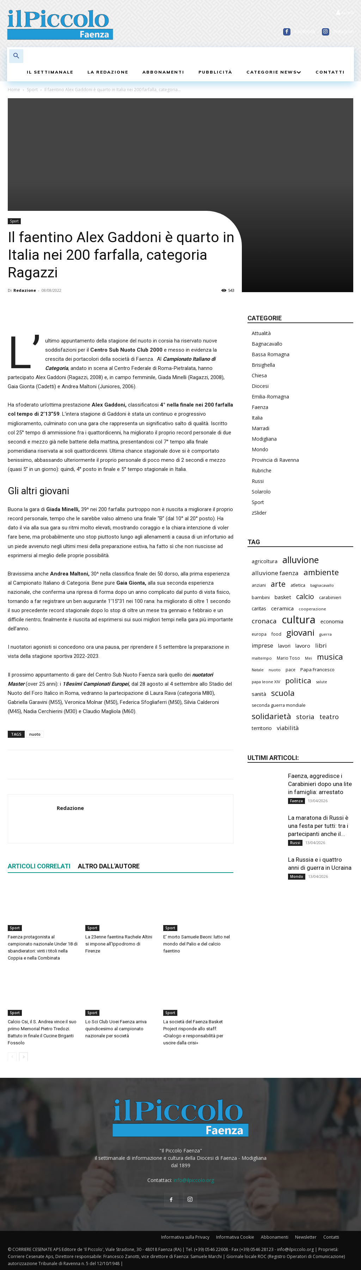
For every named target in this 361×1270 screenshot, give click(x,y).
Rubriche (261, 470)
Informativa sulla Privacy (185, 1237)
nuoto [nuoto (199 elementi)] (275, 669)
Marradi (260, 428)
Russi (258, 481)
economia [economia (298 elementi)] (331, 621)
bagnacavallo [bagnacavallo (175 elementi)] (322, 585)
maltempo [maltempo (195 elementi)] (262, 658)
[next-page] (23, 1056)
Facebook (305, 31)
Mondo (260, 449)
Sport (32, 90)
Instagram (344, 31)
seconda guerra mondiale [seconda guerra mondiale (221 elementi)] (279, 705)
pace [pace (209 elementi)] (290, 669)
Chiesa (259, 375)
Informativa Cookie (235, 1237)
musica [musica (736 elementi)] (330, 656)
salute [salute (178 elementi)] (321, 681)
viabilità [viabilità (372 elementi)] (288, 727)
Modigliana (264, 438)
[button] (16, 56)
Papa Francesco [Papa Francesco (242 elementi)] (317, 669)
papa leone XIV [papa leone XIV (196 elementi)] (266, 681)
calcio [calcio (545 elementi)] (305, 596)
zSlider (259, 512)
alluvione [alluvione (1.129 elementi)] (300, 560)
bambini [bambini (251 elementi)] (261, 597)
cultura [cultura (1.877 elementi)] (299, 619)
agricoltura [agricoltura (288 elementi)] (264, 561)
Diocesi (260, 386)
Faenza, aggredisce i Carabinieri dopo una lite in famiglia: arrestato (320, 784)
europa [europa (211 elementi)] (259, 634)
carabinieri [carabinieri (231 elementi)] (330, 597)
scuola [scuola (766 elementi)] (283, 693)
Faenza (260, 407)
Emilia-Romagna (270, 396)
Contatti (331, 1237)
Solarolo (261, 491)
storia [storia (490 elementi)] (305, 716)
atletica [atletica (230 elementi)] (297, 585)
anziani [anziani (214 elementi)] (259, 585)
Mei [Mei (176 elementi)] (308, 658)
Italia (257, 417)
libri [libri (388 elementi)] (321, 645)
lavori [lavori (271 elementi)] (284, 645)
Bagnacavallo (267, 343)
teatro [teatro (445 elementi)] (329, 717)
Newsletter (306, 1237)
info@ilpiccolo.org (193, 1180)
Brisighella (263, 364)
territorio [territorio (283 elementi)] (262, 728)
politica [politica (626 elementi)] (298, 680)
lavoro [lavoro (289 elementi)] (302, 645)
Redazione (24, 290)
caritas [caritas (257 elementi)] (259, 608)
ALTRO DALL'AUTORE (109, 866)
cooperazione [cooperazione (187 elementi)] (312, 608)
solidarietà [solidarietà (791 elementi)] (271, 716)
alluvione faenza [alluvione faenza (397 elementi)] (275, 573)
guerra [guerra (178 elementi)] (325, 634)
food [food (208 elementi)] (276, 634)
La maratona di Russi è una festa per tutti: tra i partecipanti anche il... (318, 825)
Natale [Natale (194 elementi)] (258, 669)
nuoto (35, 734)
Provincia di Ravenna (275, 460)
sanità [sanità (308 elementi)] (259, 693)
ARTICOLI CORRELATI (39, 866)
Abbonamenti (274, 1237)
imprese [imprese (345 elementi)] (262, 645)
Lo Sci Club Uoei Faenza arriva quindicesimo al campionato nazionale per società (116, 1028)
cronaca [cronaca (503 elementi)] (264, 621)
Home (14, 90)
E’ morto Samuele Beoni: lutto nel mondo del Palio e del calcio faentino (196, 943)
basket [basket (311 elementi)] (283, 597)
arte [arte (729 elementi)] (278, 583)
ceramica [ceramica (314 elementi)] (282, 608)
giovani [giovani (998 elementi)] (300, 632)
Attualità (261, 333)
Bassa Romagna (270, 354)
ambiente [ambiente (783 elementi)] (321, 572)
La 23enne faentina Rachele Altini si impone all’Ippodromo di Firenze (118, 943)
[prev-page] (12, 1056)
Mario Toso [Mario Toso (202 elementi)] (288, 658)
